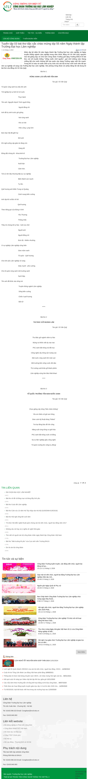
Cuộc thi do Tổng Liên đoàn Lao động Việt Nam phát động (24, 672)
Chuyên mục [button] (63, 33)
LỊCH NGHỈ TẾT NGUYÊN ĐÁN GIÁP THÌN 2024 (32, 660)
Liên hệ (68, 17)
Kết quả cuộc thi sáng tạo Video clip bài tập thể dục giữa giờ (25, 679)
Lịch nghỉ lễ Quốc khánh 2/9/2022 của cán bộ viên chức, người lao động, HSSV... (33, 669)
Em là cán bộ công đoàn (14, 547)
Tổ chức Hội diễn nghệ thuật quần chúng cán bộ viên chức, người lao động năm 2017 (36, 523)
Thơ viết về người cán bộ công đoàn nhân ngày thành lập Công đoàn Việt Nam (34, 535)
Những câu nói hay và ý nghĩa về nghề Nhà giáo (23, 529)
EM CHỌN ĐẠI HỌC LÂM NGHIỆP (18, 492)
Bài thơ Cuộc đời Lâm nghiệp (16, 504)
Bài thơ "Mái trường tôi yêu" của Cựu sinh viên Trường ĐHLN (27, 541)
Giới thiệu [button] (20, 33)
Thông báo (9, 656)
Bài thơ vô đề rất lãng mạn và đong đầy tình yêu (23, 498)
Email (83, 50)
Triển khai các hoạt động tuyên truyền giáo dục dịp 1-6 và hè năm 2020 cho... (31, 686)
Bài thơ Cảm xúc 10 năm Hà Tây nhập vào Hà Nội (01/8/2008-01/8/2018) (32, 511)
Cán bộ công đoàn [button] (11, 39)
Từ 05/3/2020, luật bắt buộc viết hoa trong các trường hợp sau (26, 689)
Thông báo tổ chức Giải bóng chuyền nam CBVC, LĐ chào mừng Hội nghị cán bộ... (33, 676)
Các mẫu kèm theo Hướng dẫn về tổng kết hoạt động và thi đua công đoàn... (31, 683)
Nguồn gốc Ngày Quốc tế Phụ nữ (49, 586)
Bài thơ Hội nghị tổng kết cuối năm (18, 517)
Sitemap (68, 15)
